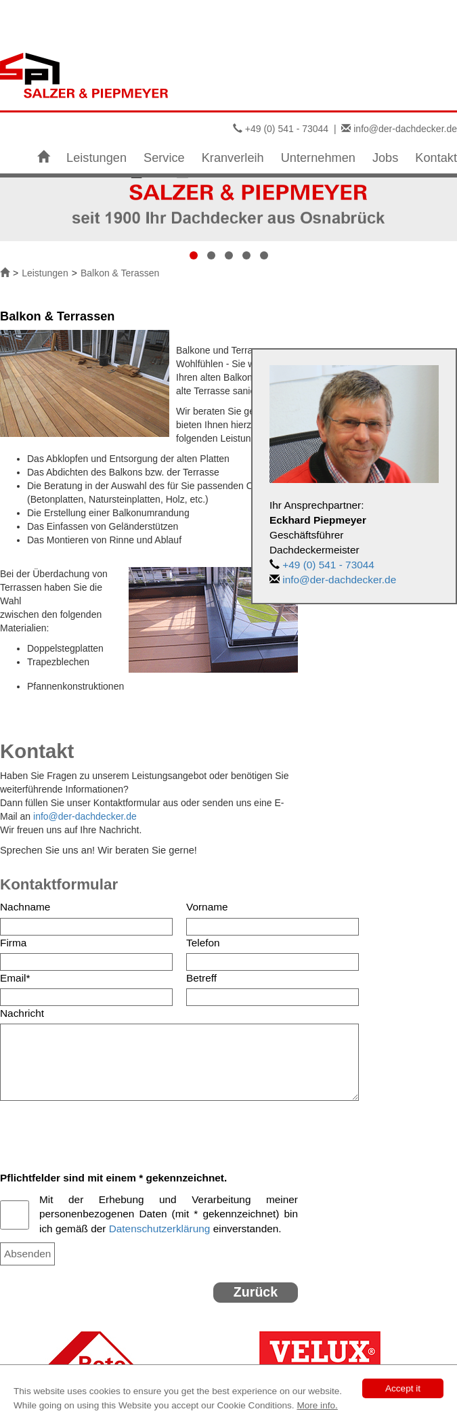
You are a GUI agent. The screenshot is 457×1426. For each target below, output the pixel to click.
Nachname (25, 907)
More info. (317, 1405)
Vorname (207, 907)
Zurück (256, 1291)
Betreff (201, 978)
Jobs (385, 158)
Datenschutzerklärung (160, 1228)
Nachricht (22, 1013)
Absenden (27, 1253)
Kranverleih (233, 158)
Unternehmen (318, 158)
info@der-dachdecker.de (405, 128)
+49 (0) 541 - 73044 (286, 128)
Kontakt (436, 158)
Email (15, 978)
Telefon (203, 942)
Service (164, 158)
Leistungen (96, 158)
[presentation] (103, 1130)
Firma (13, 942)
